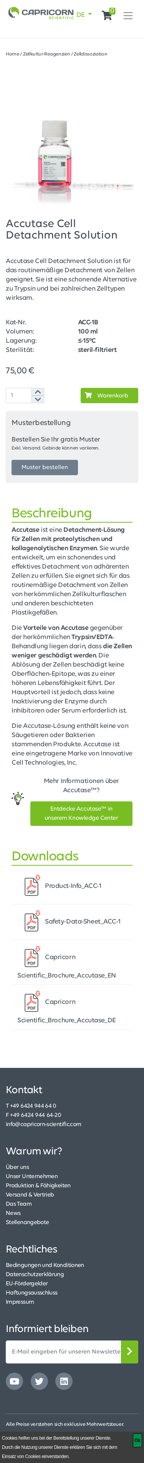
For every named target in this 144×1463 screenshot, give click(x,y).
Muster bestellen (45, 467)
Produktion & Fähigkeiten (38, 1186)
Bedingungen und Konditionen (45, 1265)
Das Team (18, 1204)
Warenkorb (104, 395)
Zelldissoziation (90, 54)
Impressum (20, 1302)
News (13, 1213)
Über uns (17, 1167)
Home (12, 54)
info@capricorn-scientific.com (43, 1124)
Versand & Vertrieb (30, 1195)
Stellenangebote (27, 1222)
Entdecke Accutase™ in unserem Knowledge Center (81, 813)
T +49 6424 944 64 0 (31, 1106)
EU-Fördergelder (27, 1284)
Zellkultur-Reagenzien (46, 54)
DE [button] (81, 15)
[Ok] (137, 1440)
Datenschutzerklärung (35, 1275)
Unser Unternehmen (32, 1177)
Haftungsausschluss (31, 1293)
